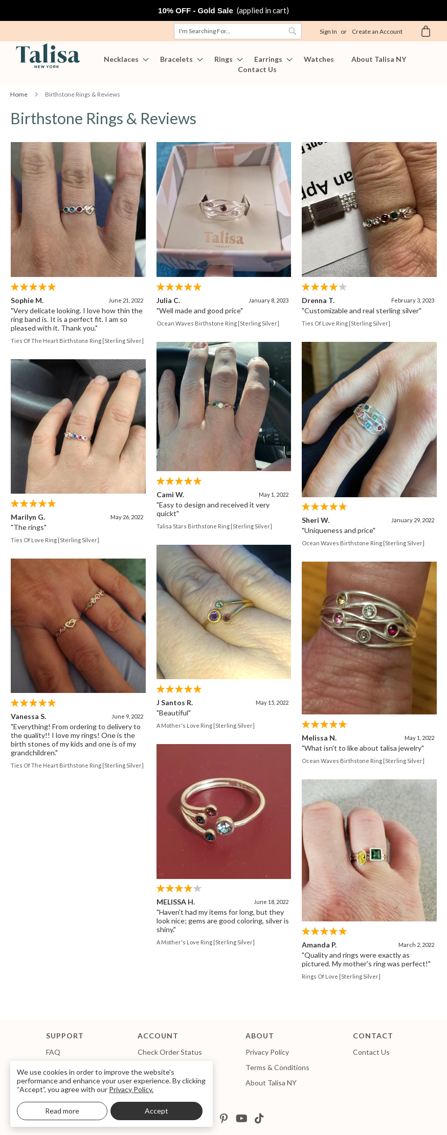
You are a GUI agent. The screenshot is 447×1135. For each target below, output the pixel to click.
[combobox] (238, 31)
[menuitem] (123, 59)
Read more (62, 1110)
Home (19, 94)
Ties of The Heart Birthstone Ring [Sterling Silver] (77, 340)
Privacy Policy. (131, 1089)
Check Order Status (170, 1052)
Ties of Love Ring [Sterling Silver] (345, 323)
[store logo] (46, 56)
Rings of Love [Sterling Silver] (295, 974)
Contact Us (371, 1052)
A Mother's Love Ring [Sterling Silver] (205, 724)
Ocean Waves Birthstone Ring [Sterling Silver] (217, 323)
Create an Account (377, 31)
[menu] (223, 64)
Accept (156, 1110)
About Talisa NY (271, 1082)
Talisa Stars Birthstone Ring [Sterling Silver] (214, 525)
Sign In (328, 31)
